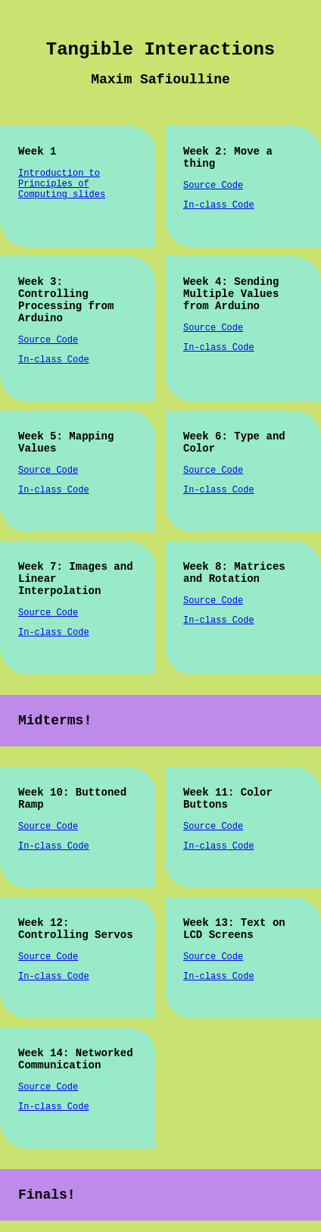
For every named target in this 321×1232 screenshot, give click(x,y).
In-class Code (218, 205)
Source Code (213, 185)
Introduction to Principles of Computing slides (61, 184)
